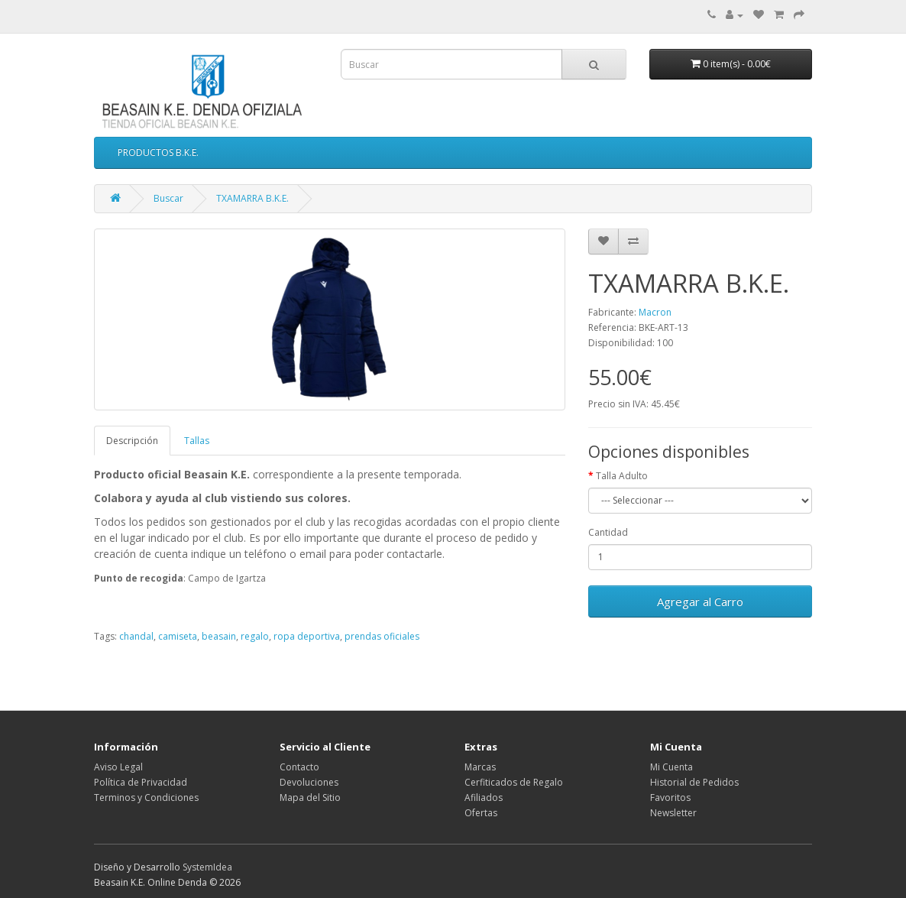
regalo (255, 636)
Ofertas (480, 812)
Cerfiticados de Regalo (513, 782)
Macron (655, 312)
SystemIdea (207, 867)
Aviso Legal (118, 766)
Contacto (299, 766)
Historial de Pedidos (694, 782)
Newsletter (673, 812)
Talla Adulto (622, 475)
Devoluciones (309, 782)
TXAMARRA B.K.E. (252, 198)
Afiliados (483, 797)
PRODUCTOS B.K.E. (158, 152)
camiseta (177, 636)
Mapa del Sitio (310, 797)
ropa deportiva (306, 636)
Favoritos (670, 797)
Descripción (132, 440)
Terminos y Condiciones (146, 797)
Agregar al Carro (700, 601)
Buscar (168, 198)
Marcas (480, 766)
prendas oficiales (382, 636)
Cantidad (608, 532)
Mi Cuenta (671, 766)
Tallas (196, 440)
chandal (136, 636)
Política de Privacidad (140, 782)
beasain (219, 636)
